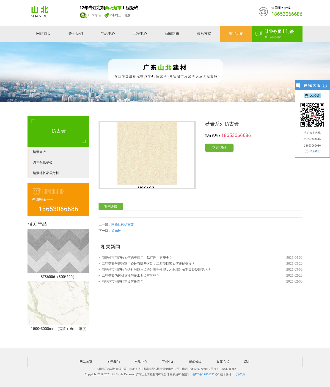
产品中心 (107, 33)
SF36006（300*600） (58, 277)
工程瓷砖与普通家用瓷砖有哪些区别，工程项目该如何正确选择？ (148, 263)
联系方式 (204, 33)
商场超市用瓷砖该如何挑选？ (122, 281)
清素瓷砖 (39, 152)
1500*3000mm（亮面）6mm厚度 (58, 329)
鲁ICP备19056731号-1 (206, 374)
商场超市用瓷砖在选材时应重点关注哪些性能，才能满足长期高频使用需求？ (156, 269)
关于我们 (75, 33)
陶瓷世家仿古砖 (122, 224)
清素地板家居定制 (46, 173)
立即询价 (219, 147)
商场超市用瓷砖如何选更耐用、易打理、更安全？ (137, 257)
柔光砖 (116, 230)
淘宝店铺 (236, 33)
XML (247, 362)
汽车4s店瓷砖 (42, 162)
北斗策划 (239, 374)
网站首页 (43, 33)
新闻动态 (172, 33)
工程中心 (139, 33)
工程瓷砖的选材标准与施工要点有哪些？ (131, 275)
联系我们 (314, 151)
